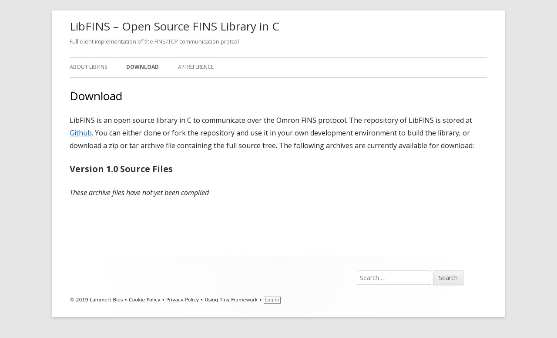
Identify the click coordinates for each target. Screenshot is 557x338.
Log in (272, 300)
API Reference (196, 67)
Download (142, 67)
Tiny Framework (239, 300)
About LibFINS (88, 67)
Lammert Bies (106, 300)
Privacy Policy (182, 300)
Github (81, 133)
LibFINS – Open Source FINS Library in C (174, 26)
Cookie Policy (144, 300)
